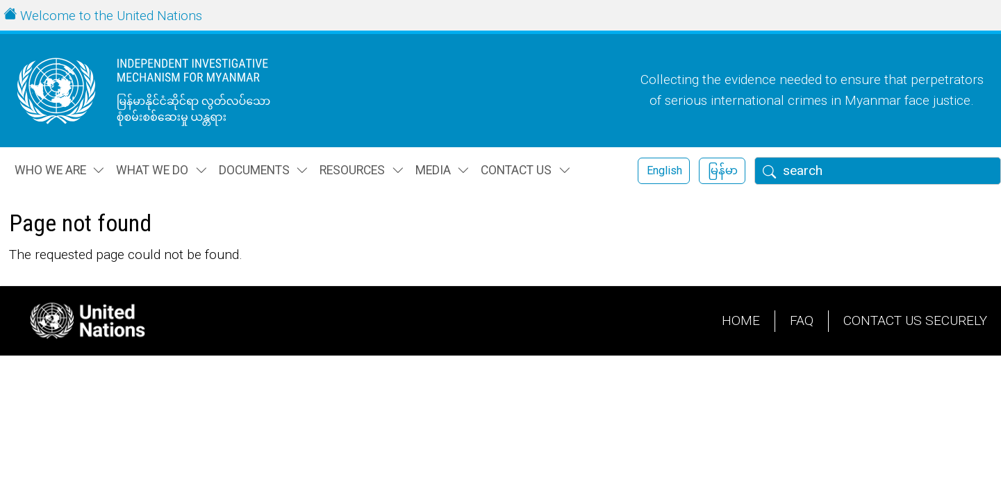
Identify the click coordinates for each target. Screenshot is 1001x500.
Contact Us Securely (915, 320)
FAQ (801, 320)
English (664, 170)
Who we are (50, 170)
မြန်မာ (723, 170)
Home (741, 320)
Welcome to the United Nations (111, 16)
